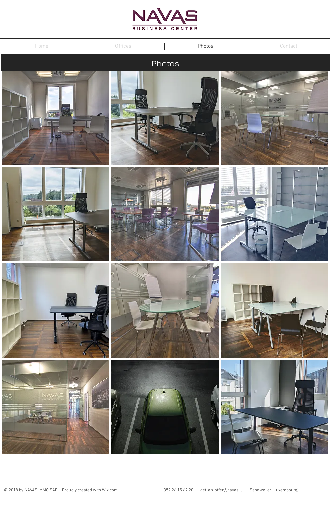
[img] (55, 118)
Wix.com (110, 490)
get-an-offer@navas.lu (221, 490)
